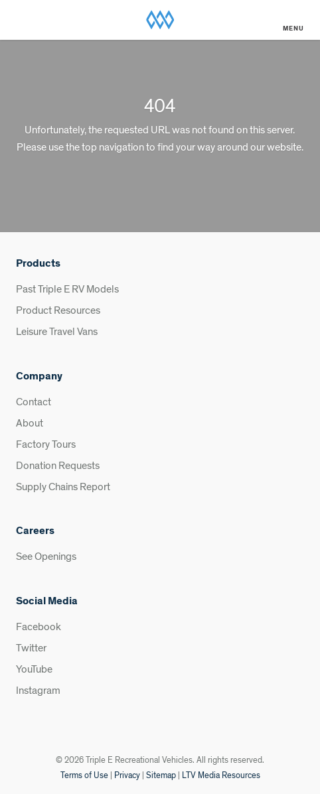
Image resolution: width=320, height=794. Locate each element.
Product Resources (58, 310)
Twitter (31, 648)
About (29, 423)
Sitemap (161, 775)
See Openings (46, 556)
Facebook (38, 626)
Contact (33, 402)
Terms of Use (84, 775)
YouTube (34, 669)
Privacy (127, 775)
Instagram (38, 690)
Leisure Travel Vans (57, 331)
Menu (293, 28)
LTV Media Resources (221, 775)
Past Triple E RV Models (67, 289)
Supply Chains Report (63, 487)
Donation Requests (58, 465)
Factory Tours (46, 444)
